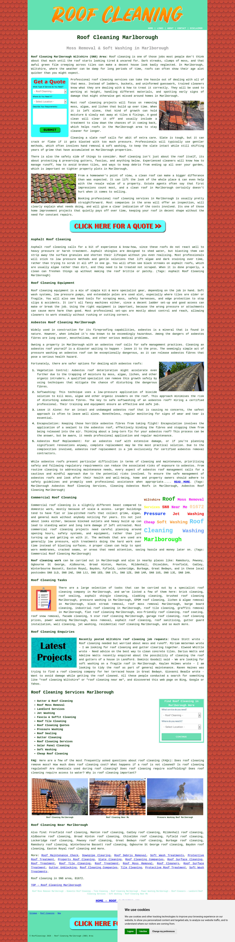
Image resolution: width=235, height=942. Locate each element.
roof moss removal (143, 604)
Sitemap (33, 913)
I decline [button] (143, 931)
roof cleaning (149, 760)
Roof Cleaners (168, 863)
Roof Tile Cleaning (75, 863)
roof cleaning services (109, 79)
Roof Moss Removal (138, 863)
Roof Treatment (43, 863)
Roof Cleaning (47, 913)
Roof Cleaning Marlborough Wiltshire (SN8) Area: (69, 56)
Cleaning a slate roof (88, 137)
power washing (56, 620)
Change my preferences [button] (163, 931)
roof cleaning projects (98, 102)
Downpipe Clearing (96, 855)
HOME (150, 28)
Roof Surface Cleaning (184, 859)
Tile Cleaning (131, 867)
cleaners (169, 160)
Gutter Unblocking (63, 867)
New (59, 913)
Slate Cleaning (110, 859)
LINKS (160, 28)
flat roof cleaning (99, 612)
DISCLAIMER (196, 28)
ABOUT (170, 28)
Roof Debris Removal (130, 855)
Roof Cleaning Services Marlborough (72, 692)
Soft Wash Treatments (167, 855)
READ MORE (182, 481)
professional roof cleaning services (120, 198)
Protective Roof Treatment (165, 867)
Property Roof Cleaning (76, 859)
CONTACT (181, 28)
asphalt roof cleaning (133, 620)
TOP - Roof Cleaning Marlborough (56, 885)
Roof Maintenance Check (59, 855)
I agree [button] (130, 931)
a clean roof (145, 175)
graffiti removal (191, 608)
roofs (149, 68)
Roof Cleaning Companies (144, 859)
